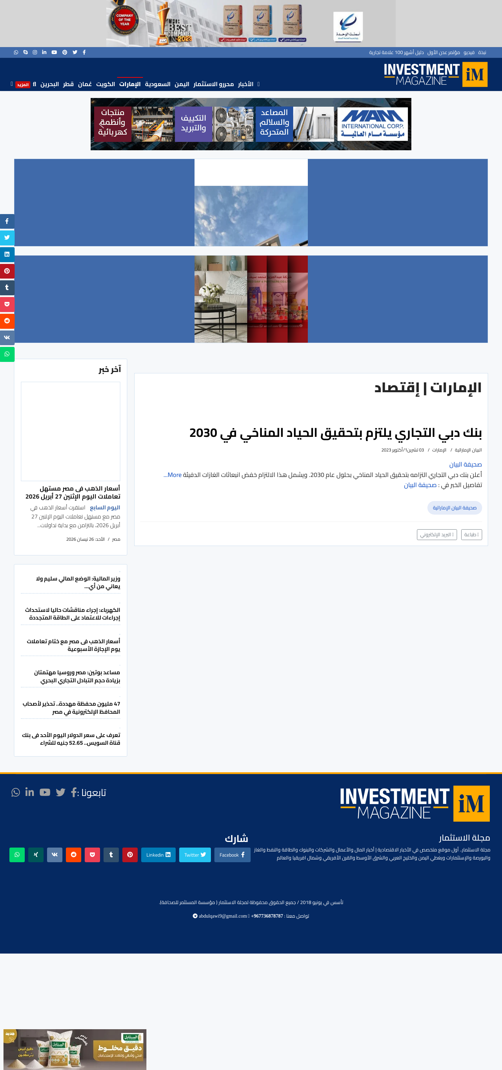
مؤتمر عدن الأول (443, 52)
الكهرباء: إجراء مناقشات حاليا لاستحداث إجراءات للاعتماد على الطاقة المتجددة (72, 614)
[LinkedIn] (44, 52)
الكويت (105, 84)
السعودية (157, 84)
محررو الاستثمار (213, 84)
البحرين (49, 84)
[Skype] (25, 52)
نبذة (482, 52)
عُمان (85, 84)
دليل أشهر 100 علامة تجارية (396, 52)
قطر (68, 84)
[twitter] (75, 52)
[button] (101, 124)
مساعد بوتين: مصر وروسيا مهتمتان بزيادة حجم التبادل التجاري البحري (77, 676)
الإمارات (130, 84)
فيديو (469, 52)
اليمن (182, 84)
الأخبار (245, 84)
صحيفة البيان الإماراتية (455, 507)
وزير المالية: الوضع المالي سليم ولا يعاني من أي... (78, 582)
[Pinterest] (64, 52)
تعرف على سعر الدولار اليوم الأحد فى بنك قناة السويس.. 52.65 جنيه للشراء (71, 739)
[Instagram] (35, 52)
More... (172, 474)
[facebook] (84, 52)
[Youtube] (54, 52)
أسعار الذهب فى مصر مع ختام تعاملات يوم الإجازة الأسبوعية (73, 645)
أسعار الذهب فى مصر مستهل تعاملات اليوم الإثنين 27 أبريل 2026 (72, 492)
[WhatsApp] (16, 52)
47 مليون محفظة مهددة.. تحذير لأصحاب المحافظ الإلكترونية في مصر (71, 707)
